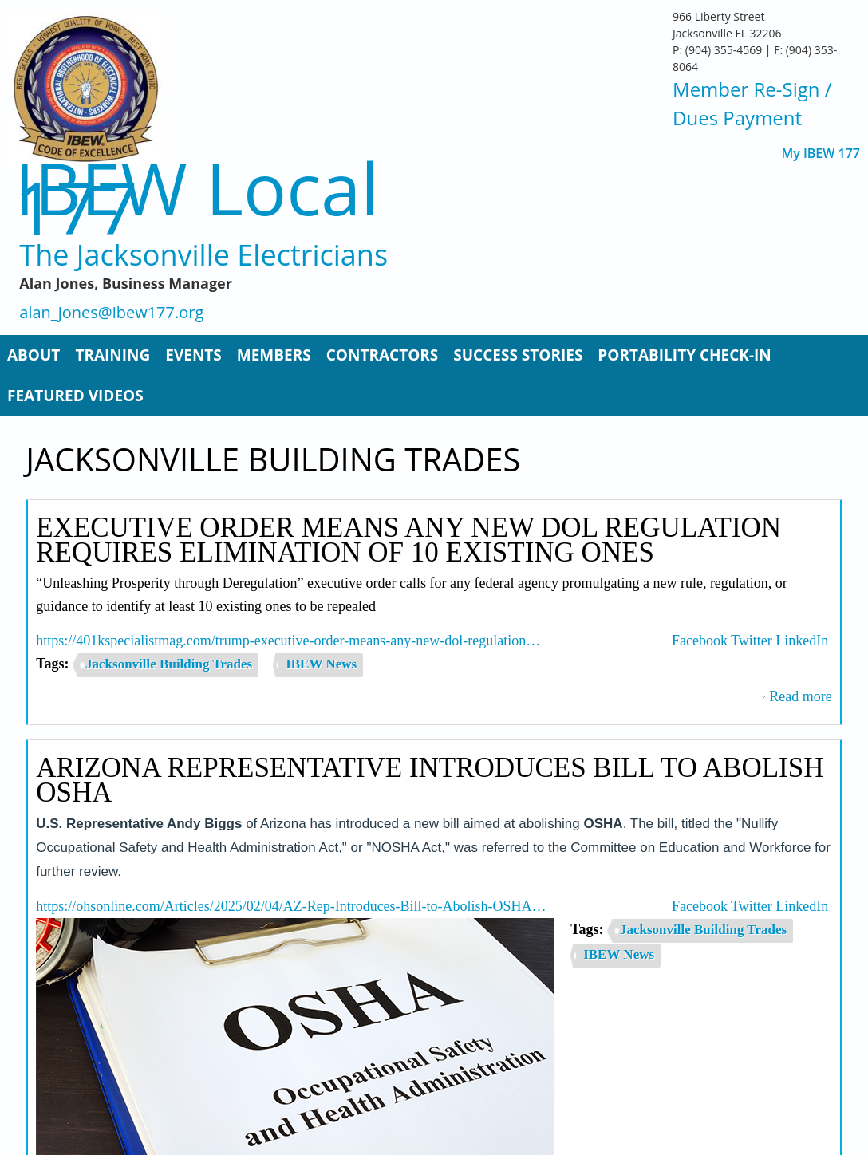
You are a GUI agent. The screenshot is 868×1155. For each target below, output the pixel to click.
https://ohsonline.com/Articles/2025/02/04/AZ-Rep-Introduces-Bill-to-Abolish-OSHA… (291, 906)
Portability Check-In (684, 355)
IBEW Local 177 (196, 197)
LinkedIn (801, 640)
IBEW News (321, 664)
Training (112, 355)
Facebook (700, 640)
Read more (800, 696)
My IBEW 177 (820, 154)
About (33, 355)
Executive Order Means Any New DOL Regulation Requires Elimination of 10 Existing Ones (408, 540)
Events (193, 355)
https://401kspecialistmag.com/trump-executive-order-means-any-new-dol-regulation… (288, 640)
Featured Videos (75, 395)
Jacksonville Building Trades (168, 664)
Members (274, 355)
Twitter (751, 640)
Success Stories (517, 355)
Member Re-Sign (746, 89)
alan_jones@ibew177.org (111, 313)
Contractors (382, 355)
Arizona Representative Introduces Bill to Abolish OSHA (429, 780)
